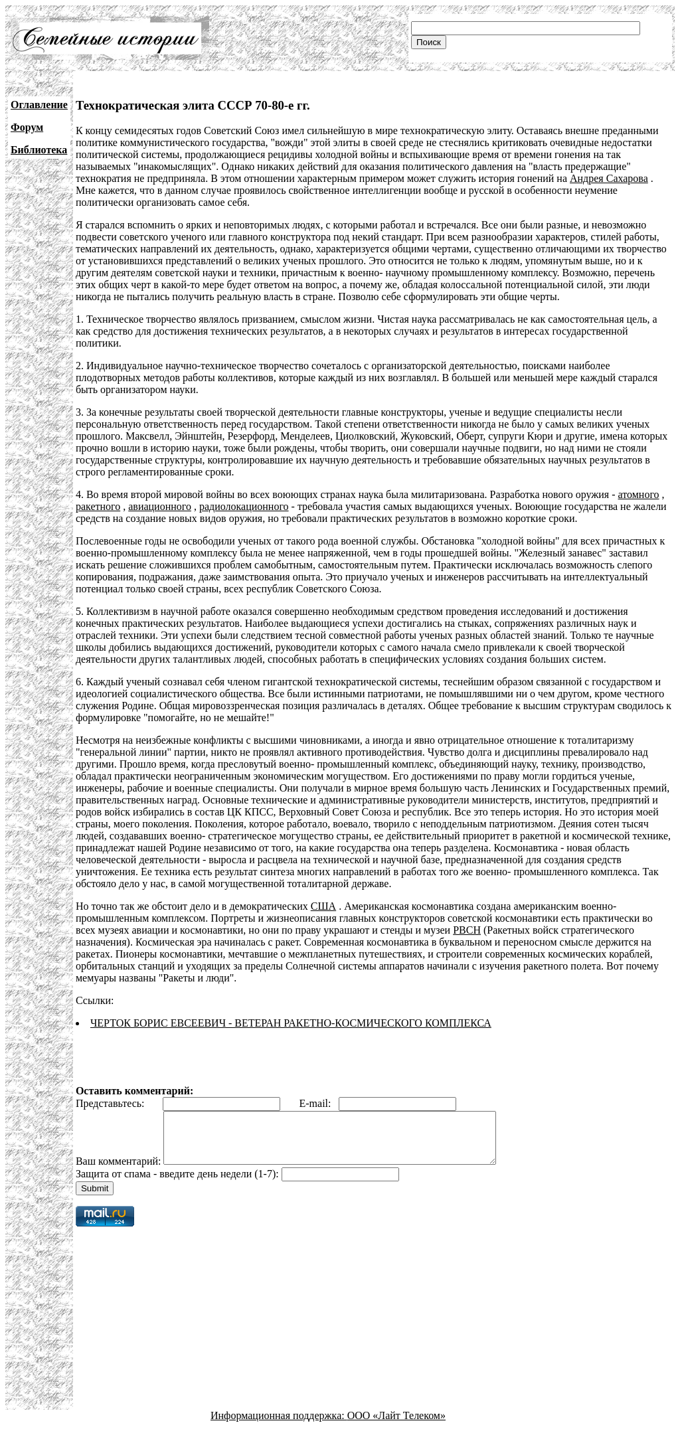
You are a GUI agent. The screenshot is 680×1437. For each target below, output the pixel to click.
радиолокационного (244, 506)
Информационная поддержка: (279, 1425)
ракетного (98, 506)
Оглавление (39, 104)
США (323, 906)
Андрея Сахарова (609, 178)
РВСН (467, 930)
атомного (638, 494)
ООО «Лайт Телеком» (396, 1425)
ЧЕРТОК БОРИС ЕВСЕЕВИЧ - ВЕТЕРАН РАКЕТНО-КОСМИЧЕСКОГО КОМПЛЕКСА (290, 1023)
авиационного (159, 506)
